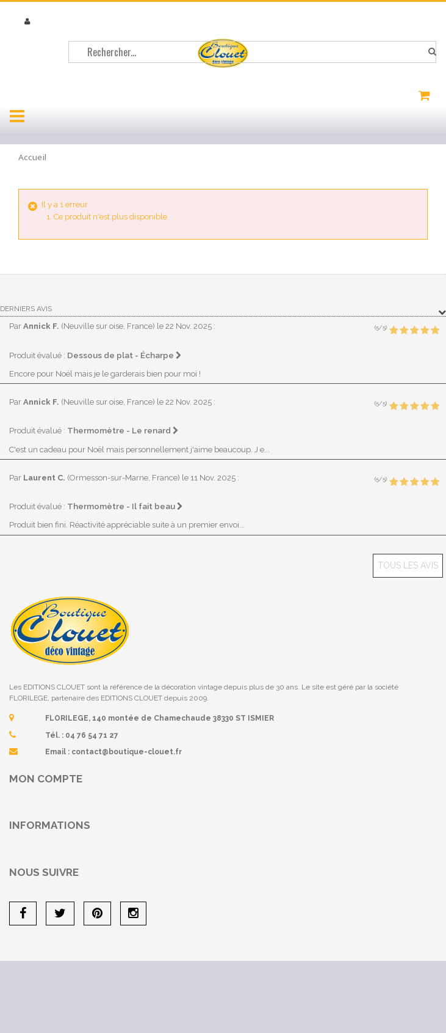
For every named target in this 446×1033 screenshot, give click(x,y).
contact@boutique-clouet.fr (126, 752)
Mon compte (45, 779)
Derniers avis (26, 308)
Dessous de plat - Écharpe (124, 355)
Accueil (32, 157)
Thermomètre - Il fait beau (125, 506)
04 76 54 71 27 (91, 735)
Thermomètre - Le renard (123, 430)
